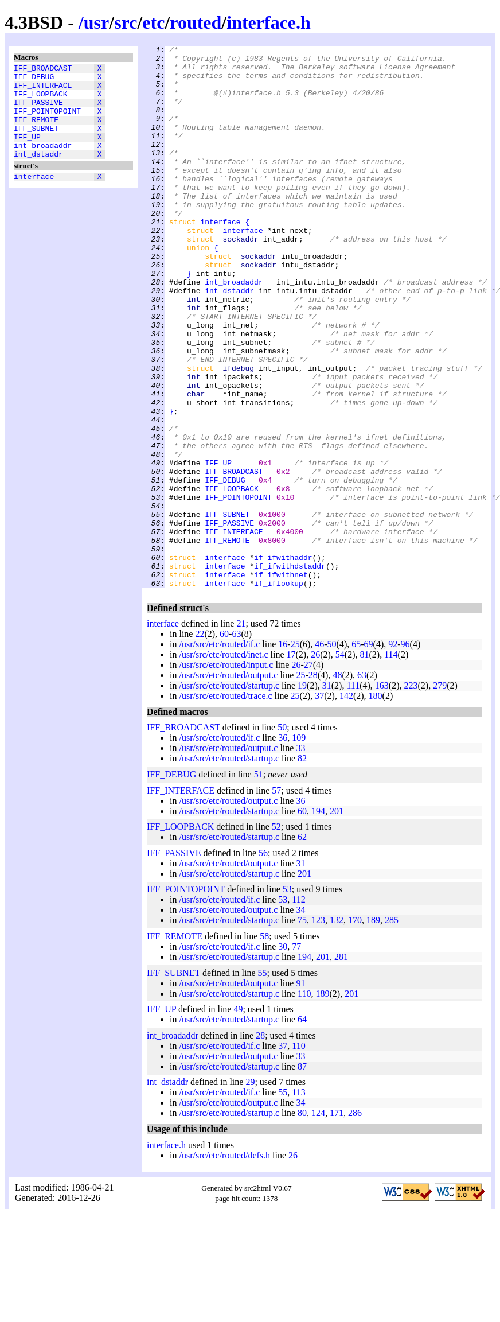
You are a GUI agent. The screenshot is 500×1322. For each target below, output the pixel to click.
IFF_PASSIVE (38, 111)
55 (262, 1081)
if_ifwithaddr (283, 660)
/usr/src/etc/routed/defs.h (224, 1264)
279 (440, 794)
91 (300, 1092)
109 (299, 846)
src (125, 22)
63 (236, 742)
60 (224, 742)
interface (34, 197)
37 (319, 804)
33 (300, 856)
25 (295, 752)
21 (240, 732)
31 (326, 794)
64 (302, 1128)
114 (390, 763)
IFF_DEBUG (34, 80)
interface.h (268, 22)
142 (346, 804)
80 (302, 1221)
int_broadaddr (43, 162)
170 (355, 1028)
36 (282, 846)
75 (302, 1028)
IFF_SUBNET (36, 142)
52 (276, 935)
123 (318, 1028)
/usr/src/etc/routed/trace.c (225, 804)
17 (291, 763)
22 (199, 742)
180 (375, 804)
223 (411, 794)
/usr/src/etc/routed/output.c (228, 783)
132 (336, 1028)
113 (298, 1201)
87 (302, 1175)
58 (264, 1044)
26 (315, 763)
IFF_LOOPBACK (41, 100)
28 (313, 783)
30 (282, 1055)
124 (318, 1221)
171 (336, 1221)
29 (250, 1190)
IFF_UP (27, 152)
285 (392, 1028)
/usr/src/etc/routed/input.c (226, 773)
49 (238, 1117)
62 (302, 945)
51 (258, 883)
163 (382, 794)
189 (373, 1028)
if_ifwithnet (281, 681)
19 (302, 794)
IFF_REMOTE (36, 131)
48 (337, 783)
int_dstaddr (38, 173)
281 (341, 1065)
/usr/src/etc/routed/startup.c (229, 794)
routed (195, 22)
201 (336, 919)
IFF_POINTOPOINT (47, 121)
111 (353, 794)
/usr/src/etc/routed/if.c (219, 752)
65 (356, 752)
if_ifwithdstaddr (290, 671)
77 (296, 1055)
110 (304, 1102)
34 (300, 1018)
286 (355, 1221)
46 (319, 752)
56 (263, 961)
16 (282, 752)
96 (405, 752)
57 (276, 899)
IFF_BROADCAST (43, 69)
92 (392, 752)
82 (302, 867)
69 (368, 752)
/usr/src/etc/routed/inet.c (223, 763)
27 (308, 773)
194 (318, 919)
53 (287, 997)
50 (332, 752)
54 (340, 763)
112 (298, 1008)
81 (364, 763)
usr (96, 22)
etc (153, 22)
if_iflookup (278, 691)
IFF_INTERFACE (43, 90)
